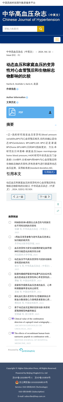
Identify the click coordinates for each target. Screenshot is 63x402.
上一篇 (18, 196)
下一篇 (45, 196)
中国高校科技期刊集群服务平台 (19, 2)
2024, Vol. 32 (44, 51)
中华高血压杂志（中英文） (20, 51)
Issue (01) (11, 55)
